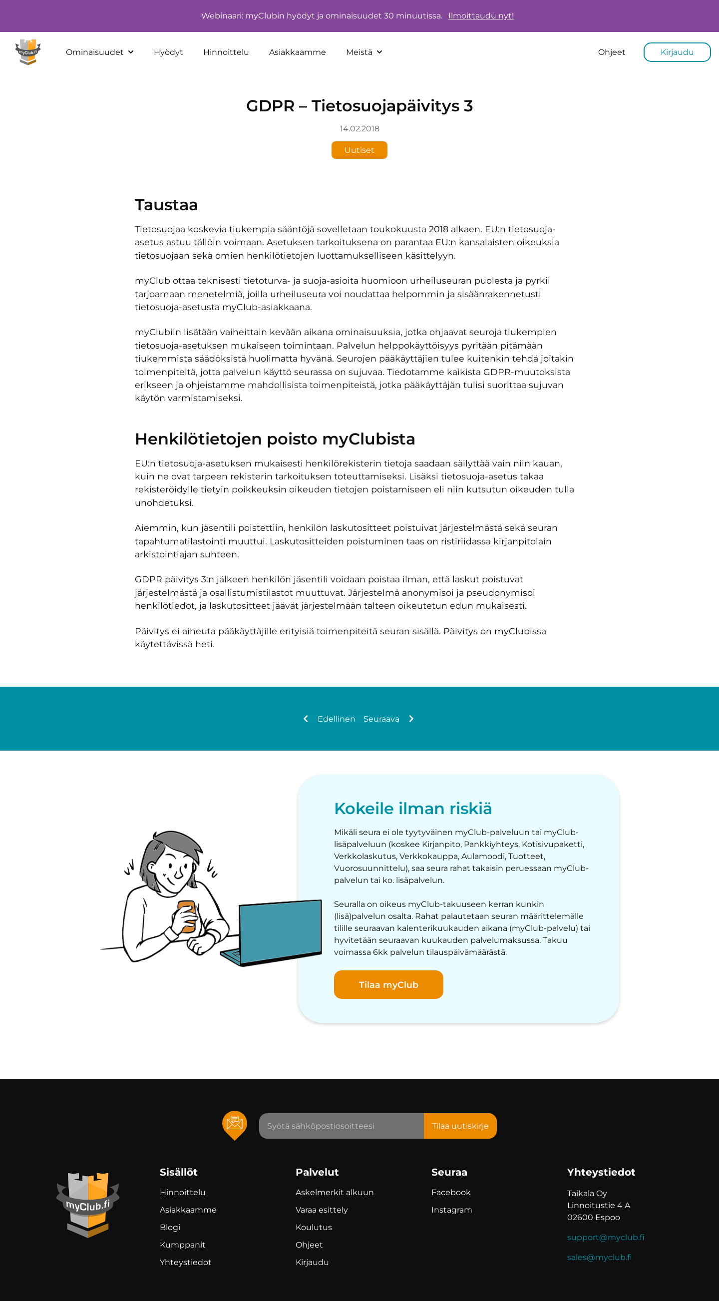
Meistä (364, 52)
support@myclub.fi (606, 1237)
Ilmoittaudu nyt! (481, 16)
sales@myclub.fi (599, 1257)
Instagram (451, 1210)
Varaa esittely (322, 1210)
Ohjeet (612, 52)
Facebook (451, 1192)
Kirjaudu (677, 52)
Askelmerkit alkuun (335, 1192)
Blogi (170, 1227)
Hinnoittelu (226, 52)
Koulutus (314, 1227)
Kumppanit (183, 1245)
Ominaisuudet (100, 52)
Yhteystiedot (186, 1262)
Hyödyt (168, 52)
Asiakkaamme (297, 52)
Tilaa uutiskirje (460, 1126)
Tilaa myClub (388, 984)
